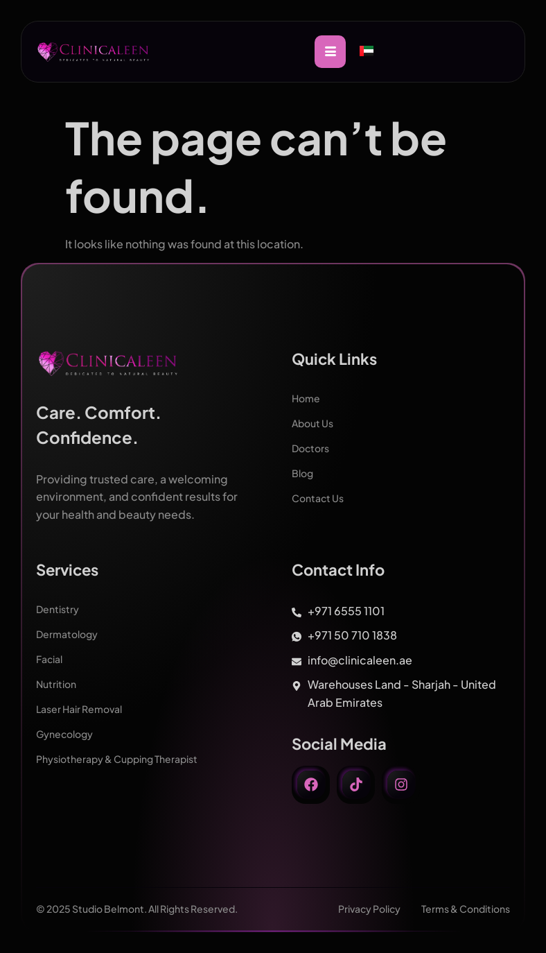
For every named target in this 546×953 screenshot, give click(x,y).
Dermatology (67, 634)
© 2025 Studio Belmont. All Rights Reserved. (137, 908)
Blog (302, 473)
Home (306, 398)
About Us (312, 423)
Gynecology (64, 734)
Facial (49, 659)
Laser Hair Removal (79, 709)
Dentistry (57, 609)
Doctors (310, 448)
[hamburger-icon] (330, 51)
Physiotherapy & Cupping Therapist (116, 759)
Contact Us (318, 498)
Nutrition (56, 684)
